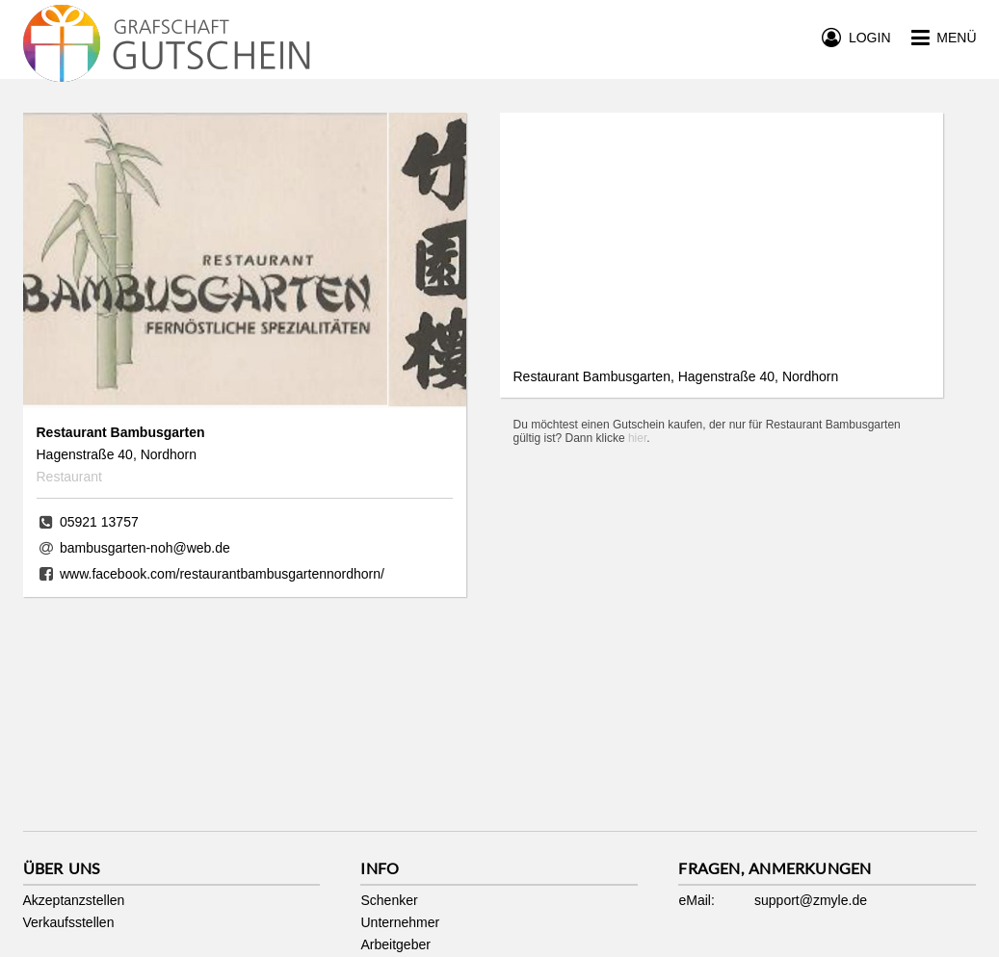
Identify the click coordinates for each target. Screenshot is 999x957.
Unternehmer (399, 922)
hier (637, 438)
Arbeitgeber (395, 944)
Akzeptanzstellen (74, 900)
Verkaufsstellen (69, 922)
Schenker (388, 900)
